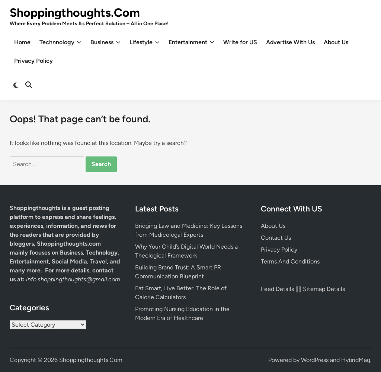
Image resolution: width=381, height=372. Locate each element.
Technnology (60, 42)
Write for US (240, 42)
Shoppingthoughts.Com (75, 13)
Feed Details (277, 288)
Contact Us (276, 237)
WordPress (315, 359)
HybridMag (355, 359)
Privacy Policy (33, 60)
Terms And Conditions (290, 261)
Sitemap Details (324, 288)
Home (22, 42)
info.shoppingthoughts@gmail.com (73, 279)
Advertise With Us (290, 42)
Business (105, 42)
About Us (336, 42)
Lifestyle (144, 42)
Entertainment (191, 42)
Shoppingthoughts (35, 207)
